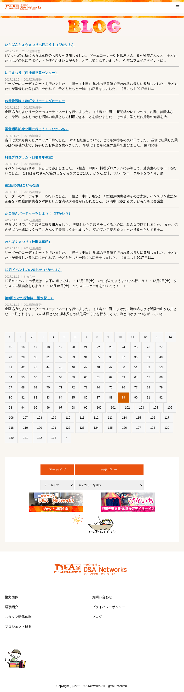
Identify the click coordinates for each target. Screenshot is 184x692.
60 (85, 377)
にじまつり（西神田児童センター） (31, 73)
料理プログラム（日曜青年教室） (30, 157)
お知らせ (29, 276)
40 (160, 357)
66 (160, 377)
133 (53, 438)
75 (110, 387)
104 (155, 407)
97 (60, 407)
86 (85, 397)
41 (10, 367)
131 (25, 438)
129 (166, 427)
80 (10, 397)
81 (22, 397)
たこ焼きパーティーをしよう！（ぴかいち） (38, 213)
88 (110, 397)
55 (22, 377)
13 (157, 337)
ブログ (97, 617)
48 (98, 367)
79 (160, 387)
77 (136, 387)
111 (82, 417)
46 (73, 367)
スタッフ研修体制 (18, 617)
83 (48, 397)
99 (85, 407)
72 (73, 387)
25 (136, 347)
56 (35, 377)
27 (160, 347)
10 (119, 337)
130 (11, 438)
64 (136, 377)
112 (96, 417)
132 (39, 438)
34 (85, 357)
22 (98, 347)
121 (53, 427)
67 (10, 387)
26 (148, 347)
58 (60, 377)
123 (82, 427)
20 (73, 347)
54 (10, 377)
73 (85, 387)
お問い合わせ (102, 597)
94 (22, 407)
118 (11, 427)
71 (60, 387)
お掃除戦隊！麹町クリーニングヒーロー (35, 101)
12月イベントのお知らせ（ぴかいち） (33, 270)
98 (73, 407)
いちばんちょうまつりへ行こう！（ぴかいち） (40, 45)
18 (48, 347)
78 (148, 387)
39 (148, 357)
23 (110, 347)
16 (22, 347)
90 (136, 397)
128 (152, 427)
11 (132, 337)
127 (138, 427)
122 (67, 427)
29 (22, 357)
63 (123, 377)
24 (123, 347)
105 (169, 407)
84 (60, 397)
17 (35, 347)
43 (35, 367)
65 (148, 377)
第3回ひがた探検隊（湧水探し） (29, 298)
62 (110, 377)
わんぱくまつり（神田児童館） (28, 242)
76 (123, 387)
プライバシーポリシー (109, 607)
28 (10, 357)
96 (48, 407)
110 (67, 417)
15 (10, 347)
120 (39, 427)
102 (127, 407)
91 (148, 397)
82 (35, 397)
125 (110, 427)
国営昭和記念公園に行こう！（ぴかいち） (37, 129)
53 (160, 367)
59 (73, 377)
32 (60, 357)
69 (35, 387)
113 (110, 417)
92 (160, 397)
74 (98, 387)
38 (136, 357)
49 (110, 367)
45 (60, 367)
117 (166, 417)
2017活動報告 (31, 51)
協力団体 (11, 597)
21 (85, 347)
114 (124, 417)
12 (145, 337)
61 (98, 377)
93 (10, 407)
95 (35, 407)
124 (96, 427)
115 (138, 417)
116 (152, 417)
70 (48, 387)
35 (98, 357)
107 (25, 417)
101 (113, 407)
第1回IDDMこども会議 (22, 185)
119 (25, 427)
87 (98, 397)
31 (48, 357)
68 (22, 387)
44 (48, 367)
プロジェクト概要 (18, 626)
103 (141, 407)
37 (123, 357)
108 (39, 417)
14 (170, 337)
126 (124, 427)
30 (35, 357)
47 (85, 367)
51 (136, 367)
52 (148, 367)
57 (48, 377)
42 (22, 367)
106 (11, 417)
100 (99, 407)
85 (73, 397)
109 (53, 417)
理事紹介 (11, 607)
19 (60, 347)
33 (73, 357)
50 (123, 367)
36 (110, 357)
